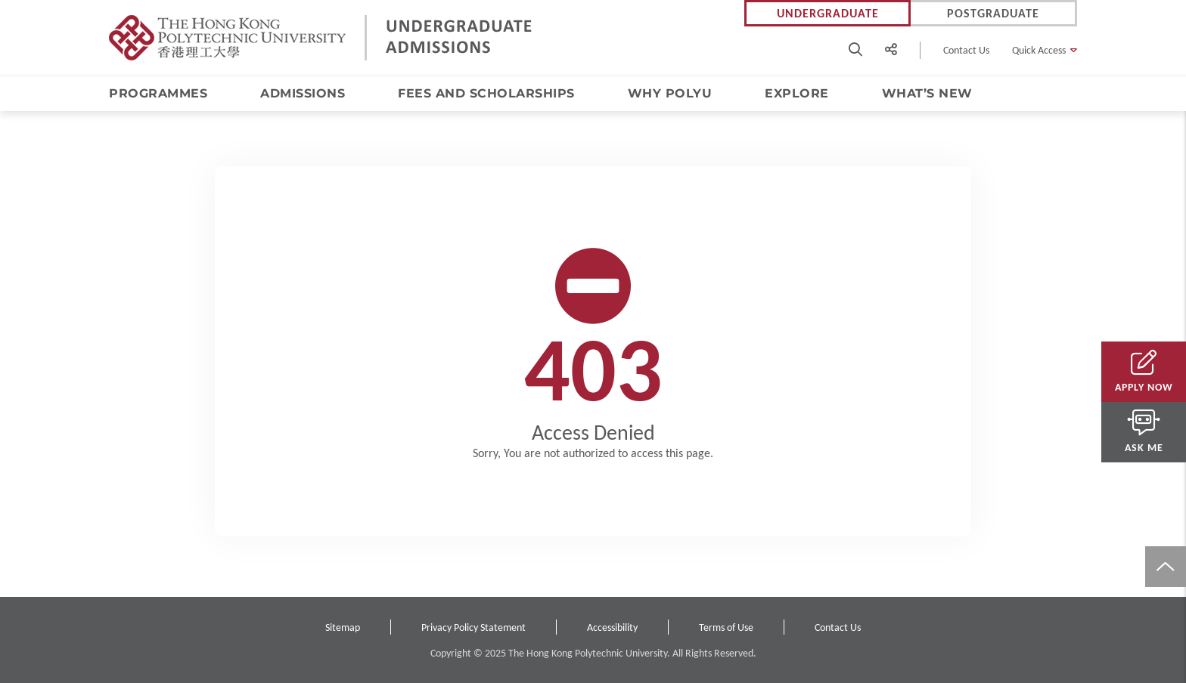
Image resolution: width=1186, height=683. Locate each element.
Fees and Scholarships (486, 93)
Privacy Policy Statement (473, 627)
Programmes (158, 93)
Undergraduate (828, 13)
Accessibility (612, 627)
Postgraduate (993, 13)
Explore (797, 93)
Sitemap (342, 627)
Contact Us (966, 50)
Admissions (302, 93)
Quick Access (1039, 50)
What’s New (927, 93)
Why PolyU (670, 93)
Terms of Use (726, 627)
